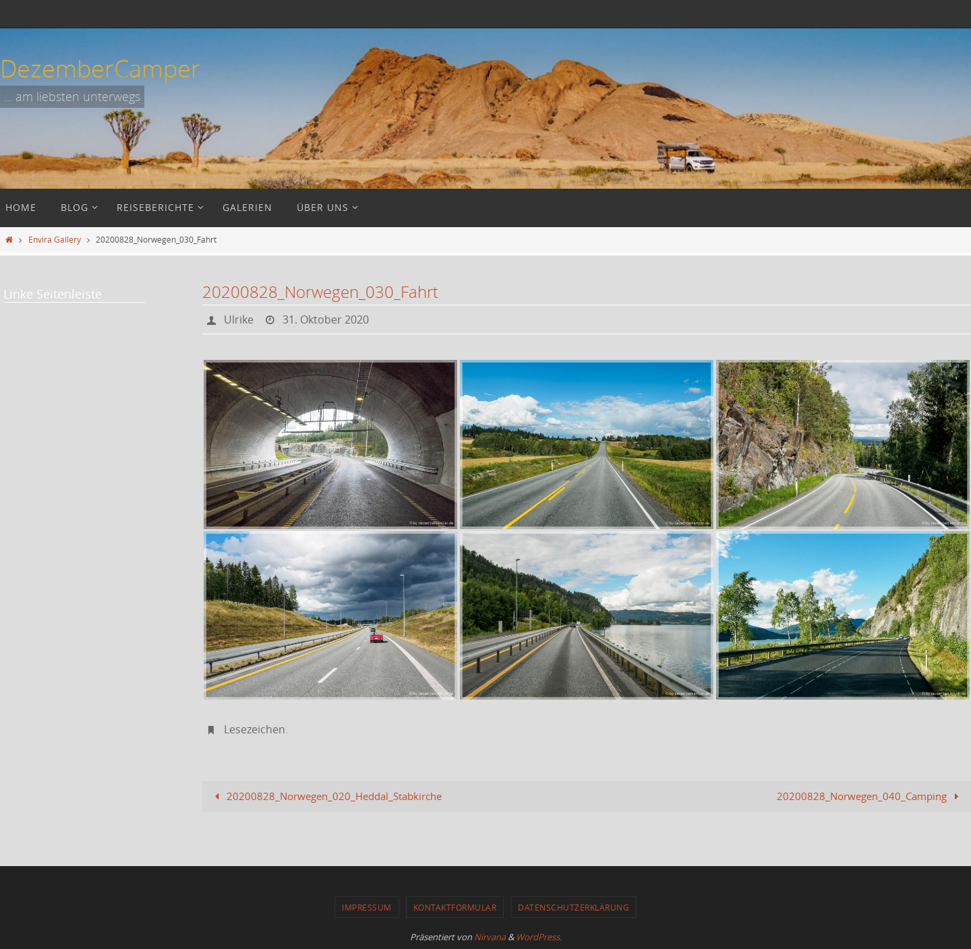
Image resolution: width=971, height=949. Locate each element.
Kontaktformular (455, 907)
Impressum (367, 907)
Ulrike (239, 319)
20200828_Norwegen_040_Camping (870, 796)
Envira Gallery (54, 239)
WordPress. (539, 937)
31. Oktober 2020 (326, 319)
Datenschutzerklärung (573, 907)
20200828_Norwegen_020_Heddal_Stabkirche (326, 796)
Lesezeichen (254, 729)
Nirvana (490, 937)
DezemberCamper (100, 68)
